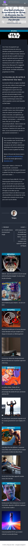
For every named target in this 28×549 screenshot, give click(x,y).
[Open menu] (24, 3)
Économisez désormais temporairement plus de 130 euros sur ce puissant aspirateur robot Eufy (14, 361)
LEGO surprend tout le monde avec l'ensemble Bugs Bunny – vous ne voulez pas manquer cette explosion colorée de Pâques (20, 236)
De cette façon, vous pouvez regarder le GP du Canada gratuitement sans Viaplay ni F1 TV (14, 421)
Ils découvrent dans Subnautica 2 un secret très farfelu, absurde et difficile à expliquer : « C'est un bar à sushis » (14, 505)
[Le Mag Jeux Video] (5, 3)
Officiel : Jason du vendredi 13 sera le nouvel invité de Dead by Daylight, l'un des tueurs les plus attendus (14, 276)
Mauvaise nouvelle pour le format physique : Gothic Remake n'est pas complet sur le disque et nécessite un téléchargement (14, 332)
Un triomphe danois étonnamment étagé (7, 230)
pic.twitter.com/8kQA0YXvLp (15, 156)
